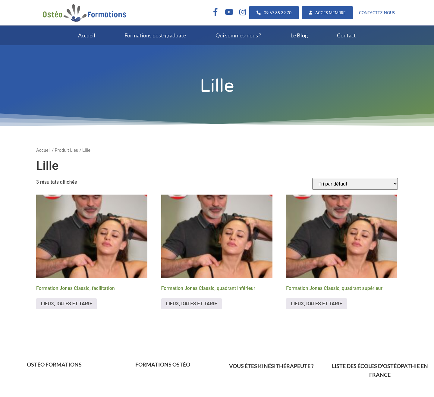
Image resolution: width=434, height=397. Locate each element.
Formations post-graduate (155, 35)
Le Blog (299, 35)
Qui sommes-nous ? (238, 35)
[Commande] (355, 184)
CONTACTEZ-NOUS (377, 12)
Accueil (86, 35)
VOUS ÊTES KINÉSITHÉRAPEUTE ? (271, 366)
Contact (346, 35)
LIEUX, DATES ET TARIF (66, 303)
